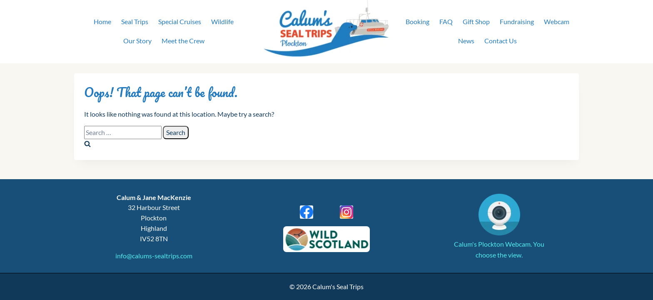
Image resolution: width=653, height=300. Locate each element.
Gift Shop (476, 21)
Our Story (137, 41)
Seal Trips (134, 21)
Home (102, 21)
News (466, 41)
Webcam (556, 21)
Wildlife (222, 21)
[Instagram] (346, 212)
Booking (417, 21)
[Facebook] (306, 212)
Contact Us (500, 41)
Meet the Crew (183, 41)
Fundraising (517, 21)
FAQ (446, 21)
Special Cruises (179, 21)
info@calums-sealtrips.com (153, 256)
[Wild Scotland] (326, 239)
